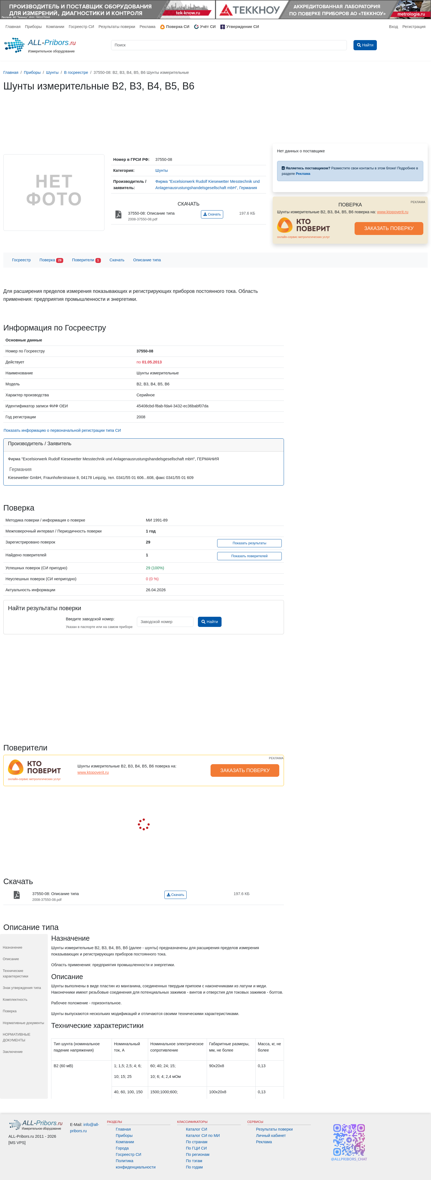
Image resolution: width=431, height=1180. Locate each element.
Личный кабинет (271, 1135)
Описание (11, 959)
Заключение (13, 1052)
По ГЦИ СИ (196, 1148)
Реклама (148, 26)
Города (122, 1148)
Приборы (33, 26)
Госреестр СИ (81, 26)
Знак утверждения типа (22, 988)
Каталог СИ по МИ (203, 1135)
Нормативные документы (23, 1023)
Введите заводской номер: (90, 619)
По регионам (197, 1154)
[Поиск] (229, 45)
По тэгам (194, 1161)
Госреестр (21, 260)
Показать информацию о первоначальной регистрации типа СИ (62, 430)
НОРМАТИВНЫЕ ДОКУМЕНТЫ (16, 1037)
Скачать (212, 214)
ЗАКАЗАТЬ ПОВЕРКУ (389, 228)
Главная (13, 26)
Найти (209, 622)
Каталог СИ (196, 1129)
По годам (194, 1167)
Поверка (51, 260)
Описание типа (147, 260)
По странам (196, 1142)
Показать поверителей (249, 556)
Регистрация (414, 26)
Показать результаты (249, 543)
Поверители (86, 260)
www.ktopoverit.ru (392, 212)
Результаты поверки (116, 26)
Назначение (12, 947)
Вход (393, 26)
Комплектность (15, 999)
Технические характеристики (15, 973)
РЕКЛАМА (418, 202)
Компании (55, 26)
